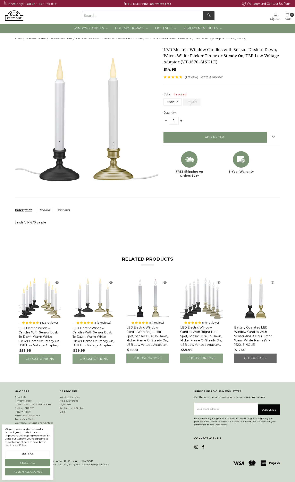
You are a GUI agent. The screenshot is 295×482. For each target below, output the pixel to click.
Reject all (27, 462)
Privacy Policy (23, 397)
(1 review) (191, 77)
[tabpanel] (40, 318)
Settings (28, 453)
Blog (62, 408)
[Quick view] (57, 283)
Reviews (64, 210)
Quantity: (170, 112)
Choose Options (40, 357)
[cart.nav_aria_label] (288, 15)
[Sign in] (277, 15)
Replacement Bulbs (202, 28)
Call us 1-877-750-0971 (41, 4)
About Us (20, 393)
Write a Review (211, 77)
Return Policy (23, 408)
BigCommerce (101, 459)
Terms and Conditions (27, 412)
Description (23, 210)
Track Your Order (25, 415)
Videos (45, 210)
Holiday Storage (131, 28)
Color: (174, 94)
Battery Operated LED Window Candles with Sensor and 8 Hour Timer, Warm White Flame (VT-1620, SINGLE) (253, 336)
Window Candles (91, 28)
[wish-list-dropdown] (273, 136)
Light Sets (165, 28)
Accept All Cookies (28, 471)
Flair (78, 459)
